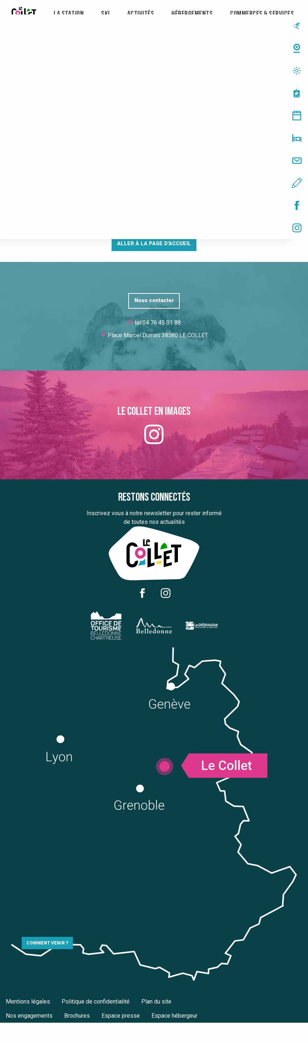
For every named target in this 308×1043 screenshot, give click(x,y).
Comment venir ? (47, 943)
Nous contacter (154, 300)
